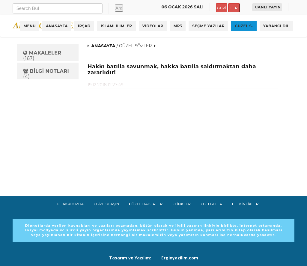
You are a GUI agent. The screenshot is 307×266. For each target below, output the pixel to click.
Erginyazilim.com (179, 258)
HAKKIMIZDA (71, 204)
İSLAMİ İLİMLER (116, 26)
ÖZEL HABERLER (145, 204)
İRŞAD (84, 26)
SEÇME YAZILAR (208, 26)
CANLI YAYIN (268, 7)
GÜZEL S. (244, 26)
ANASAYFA (57, 26)
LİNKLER (182, 204)
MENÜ (30, 26)
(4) (46, 74)
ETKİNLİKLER (245, 204)
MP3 (178, 26)
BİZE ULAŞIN (106, 204)
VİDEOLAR (152, 26)
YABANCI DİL (276, 26)
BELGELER (211, 204)
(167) (42, 55)
